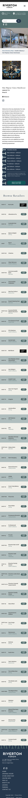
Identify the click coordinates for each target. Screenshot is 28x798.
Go (18, 21)
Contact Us (6, 789)
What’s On (6, 782)
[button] (24, 6)
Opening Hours (7, 773)
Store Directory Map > (8, 50)
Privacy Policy (18, 795)
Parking (5, 787)
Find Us (4, 780)
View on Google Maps (7, 763)
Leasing (5, 785)
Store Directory (8, 776)
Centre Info (6, 778)
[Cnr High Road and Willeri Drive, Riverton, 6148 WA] (14, 13)
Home (4, 771)
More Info (23, 214)
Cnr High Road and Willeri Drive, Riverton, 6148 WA (20, 13)
